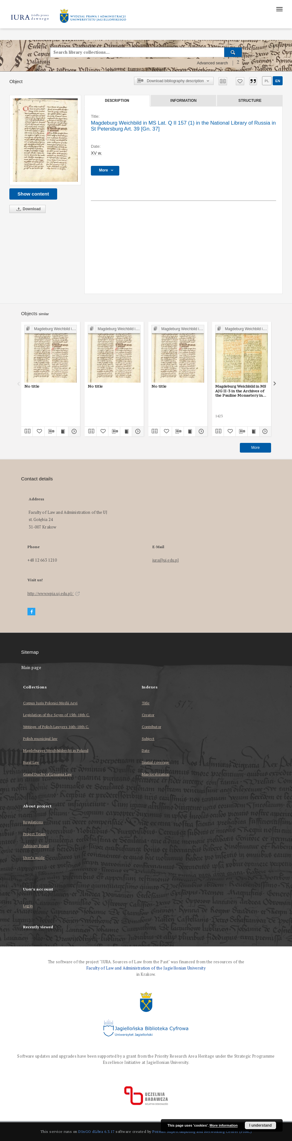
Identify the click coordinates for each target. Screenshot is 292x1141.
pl (267, 81)
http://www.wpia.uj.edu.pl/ (53, 593)
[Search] (233, 52)
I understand (260, 1125)
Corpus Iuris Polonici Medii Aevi (50, 703)
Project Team (34, 833)
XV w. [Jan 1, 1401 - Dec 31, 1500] (96, 153)
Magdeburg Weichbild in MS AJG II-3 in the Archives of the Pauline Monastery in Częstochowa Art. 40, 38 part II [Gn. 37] (240, 391)
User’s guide (34, 857)
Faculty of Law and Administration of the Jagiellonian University (146, 968)
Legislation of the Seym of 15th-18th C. (56, 714)
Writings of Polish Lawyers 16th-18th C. (56, 726)
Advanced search (212, 63)
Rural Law (31, 762)
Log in (28, 906)
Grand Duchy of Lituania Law (47, 774)
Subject (148, 738)
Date (146, 750)
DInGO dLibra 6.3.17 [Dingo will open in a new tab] (96, 1131)
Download (27, 209)
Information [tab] (184, 100)
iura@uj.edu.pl (165, 560)
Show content (33, 193)
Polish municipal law (40, 738)
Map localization (156, 774)
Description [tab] (117, 100)
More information (224, 1125)
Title (146, 703)
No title (31, 386)
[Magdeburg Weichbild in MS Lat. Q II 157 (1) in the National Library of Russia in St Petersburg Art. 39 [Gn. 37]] (45, 140)
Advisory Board (36, 845)
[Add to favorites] (240, 81)
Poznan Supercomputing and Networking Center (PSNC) (202, 1131)
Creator (148, 714)
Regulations (33, 822)
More (255, 447)
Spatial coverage (156, 762)
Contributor (151, 726)
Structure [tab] (249, 100)
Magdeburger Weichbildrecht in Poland (55, 750)
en (277, 81)
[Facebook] (31, 611)
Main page (31, 667)
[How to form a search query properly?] (238, 63)
